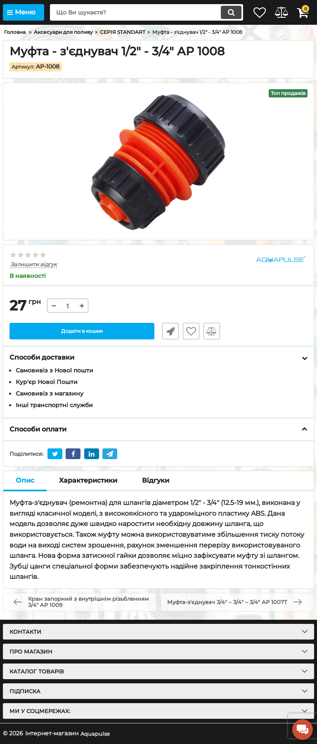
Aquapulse (95, 733)
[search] (136, 12)
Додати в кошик (81, 331)
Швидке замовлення (166, 331)
